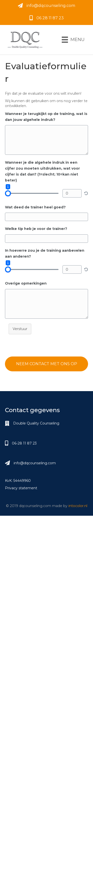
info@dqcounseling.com (51, 5)
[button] (46, 364)
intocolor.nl (77, 506)
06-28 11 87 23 (24, 443)
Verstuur (20, 329)
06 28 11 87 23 (50, 18)
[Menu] (73, 39)
